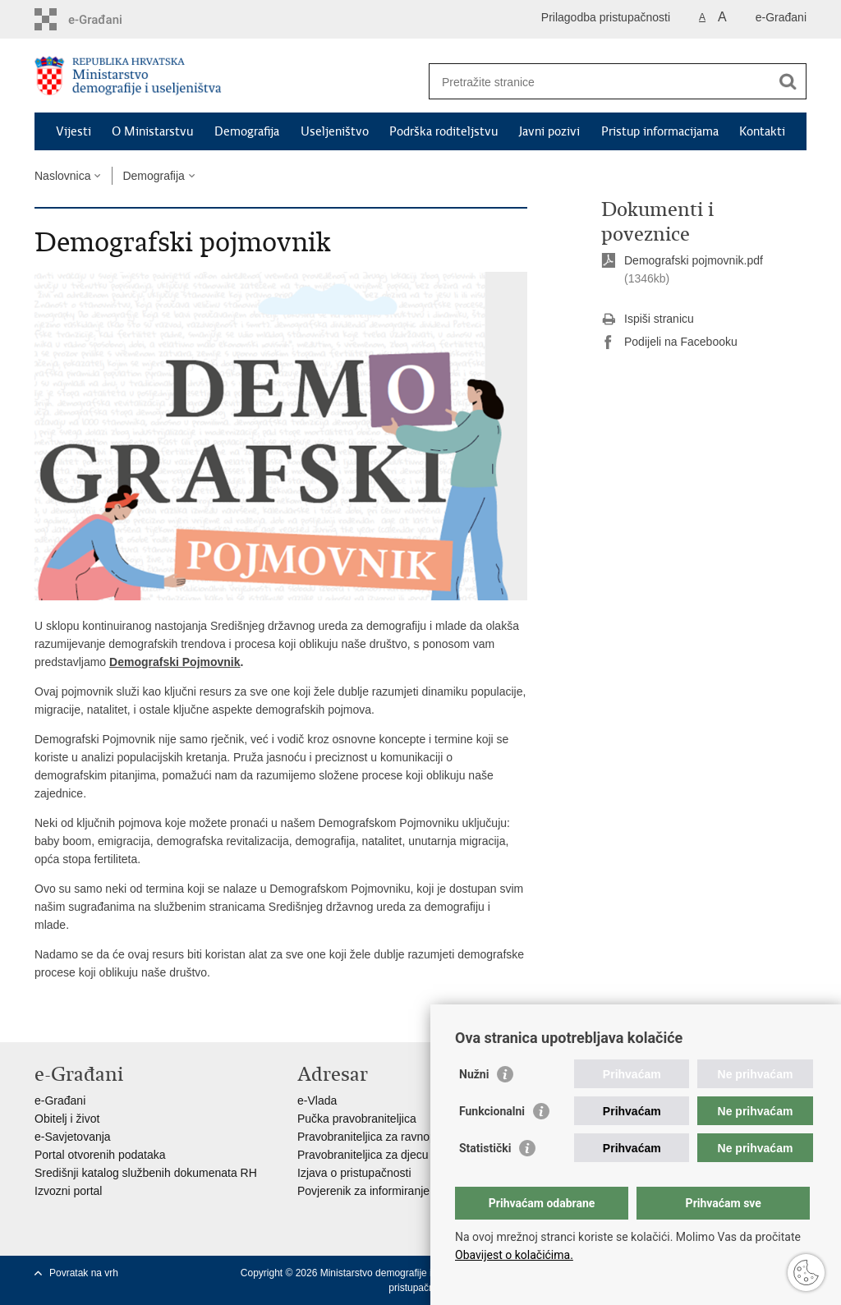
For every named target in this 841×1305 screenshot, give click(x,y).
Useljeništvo (335, 131)
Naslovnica (62, 175)
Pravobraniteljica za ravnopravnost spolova (407, 1136)
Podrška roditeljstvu (443, 131)
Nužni (474, 1074)
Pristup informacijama (660, 131)
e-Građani (781, 17)
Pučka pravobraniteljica (356, 1118)
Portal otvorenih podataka (100, 1154)
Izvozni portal (68, 1190)
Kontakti (762, 131)
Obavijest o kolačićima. (514, 1254)
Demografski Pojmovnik (175, 662)
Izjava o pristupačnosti (354, 1172)
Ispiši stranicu (647, 319)
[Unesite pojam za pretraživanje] (600, 81)
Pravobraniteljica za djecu (363, 1154)
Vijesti (73, 131)
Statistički (485, 1148)
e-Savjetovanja (72, 1136)
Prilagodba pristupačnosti (605, 17)
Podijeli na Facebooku (669, 342)
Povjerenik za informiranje (363, 1190)
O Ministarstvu (152, 131)
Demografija (246, 131)
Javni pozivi (549, 131)
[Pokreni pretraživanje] (788, 81)
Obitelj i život (66, 1118)
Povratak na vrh (83, 1273)
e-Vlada (317, 1100)
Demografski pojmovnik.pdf (693, 260)
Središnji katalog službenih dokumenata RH (145, 1172)
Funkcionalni (492, 1111)
